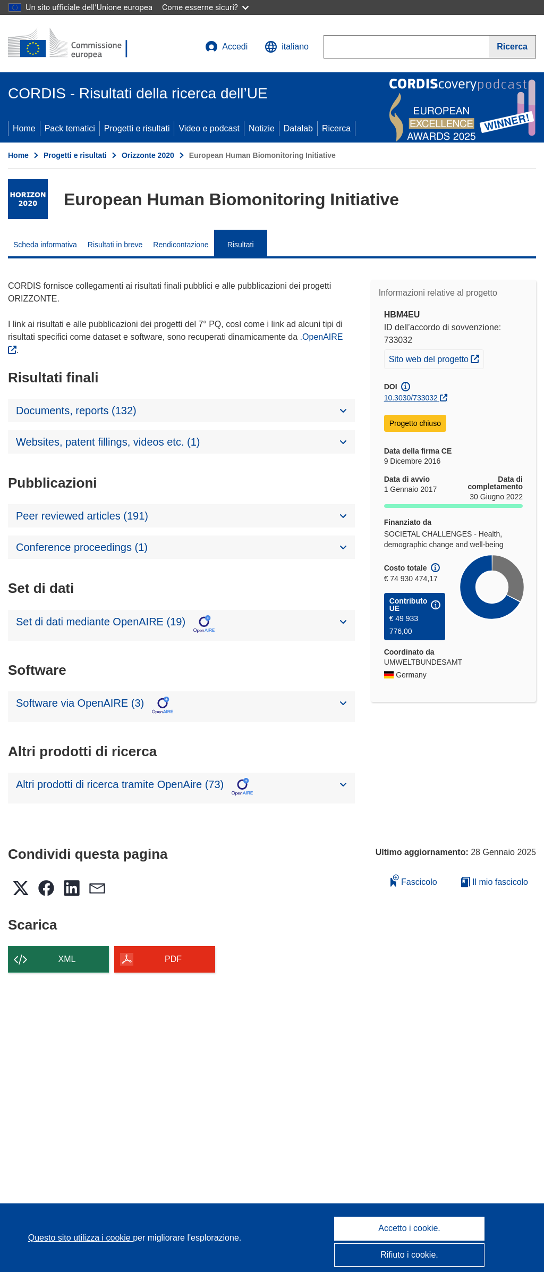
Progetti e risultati (137, 128)
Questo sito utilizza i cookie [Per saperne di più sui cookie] (80, 1237)
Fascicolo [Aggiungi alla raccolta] (413, 880)
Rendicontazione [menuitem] (180, 244)
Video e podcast (208, 128)
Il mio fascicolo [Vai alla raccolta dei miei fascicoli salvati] (494, 882)
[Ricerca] (512, 46)
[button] (286, 47)
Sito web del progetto (436, 358)
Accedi (226, 46)
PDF (173, 959)
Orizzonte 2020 (148, 155)
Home (24, 128)
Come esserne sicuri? (205, 7)
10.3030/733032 (411, 398)
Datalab (298, 128)
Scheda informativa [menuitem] (45, 244)
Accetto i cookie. (409, 1228)
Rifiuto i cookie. (409, 1254)
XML (67, 959)
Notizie (262, 128)
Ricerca (336, 128)
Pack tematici (70, 128)
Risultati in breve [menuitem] (115, 244)
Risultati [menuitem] (240, 244)
